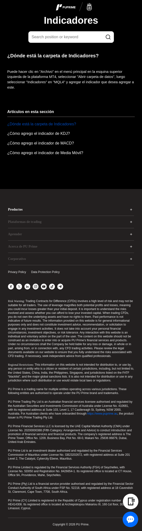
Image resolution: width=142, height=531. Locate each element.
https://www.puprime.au (102, 413)
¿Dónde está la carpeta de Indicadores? (41, 124)
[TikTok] (52, 286)
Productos (15, 209)
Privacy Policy (17, 272)
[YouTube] (44, 286)
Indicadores (71, 20)
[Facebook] (11, 286)
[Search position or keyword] (71, 37)
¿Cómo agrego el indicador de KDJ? (38, 133)
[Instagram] (35, 286)
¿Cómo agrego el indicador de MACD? (40, 143)
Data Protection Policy (45, 272)
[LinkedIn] (27, 286)
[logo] (74, 7)
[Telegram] (60, 286)
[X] (19, 286)
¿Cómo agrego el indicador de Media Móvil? (45, 153)
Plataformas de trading (24, 222)
